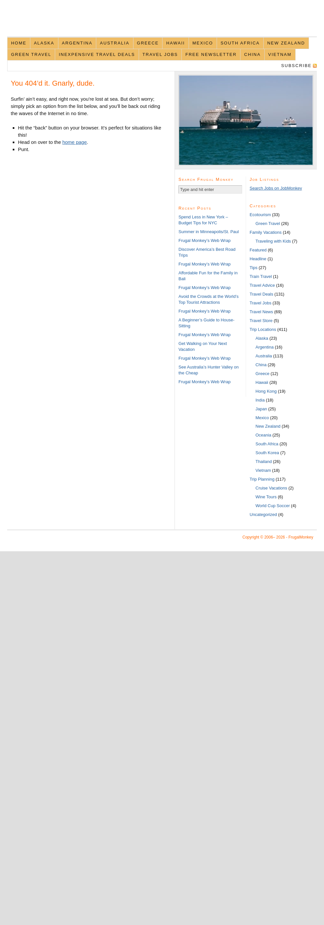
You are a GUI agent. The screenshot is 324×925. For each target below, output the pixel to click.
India (260, 400)
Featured (258, 250)
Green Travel (31, 54)
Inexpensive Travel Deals (97, 54)
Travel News (261, 311)
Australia (114, 43)
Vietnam (280, 54)
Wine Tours (266, 496)
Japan (261, 408)
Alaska (44, 43)
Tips (253, 267)
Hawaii (175, 43)
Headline (258, 258)
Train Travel (261, 276)
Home (18, 43)
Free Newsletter (211, 54)
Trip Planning (262, 479)
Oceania (263, 435)
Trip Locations (263, 329)
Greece (148, 43)
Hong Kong (266, 391)
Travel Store (261, 320)
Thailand (263, 461)
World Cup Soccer (272, 505)
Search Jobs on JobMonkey (276, 188)
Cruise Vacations (271, 488)
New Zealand (286, 43)
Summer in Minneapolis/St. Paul (208, 231)
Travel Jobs (160, 54)
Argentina (77, 43)
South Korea (267, 452)
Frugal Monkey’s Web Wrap (204, 240)
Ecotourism (260, 214)
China (252, 54)
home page (74, 142)
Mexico (203, 43)
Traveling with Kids (273, 241)
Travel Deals (261, 294)
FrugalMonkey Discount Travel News (162, 21)
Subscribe (296, 65)
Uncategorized (263, 514)
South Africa (240, 43)
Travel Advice (262, 285)
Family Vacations (266, 232)
